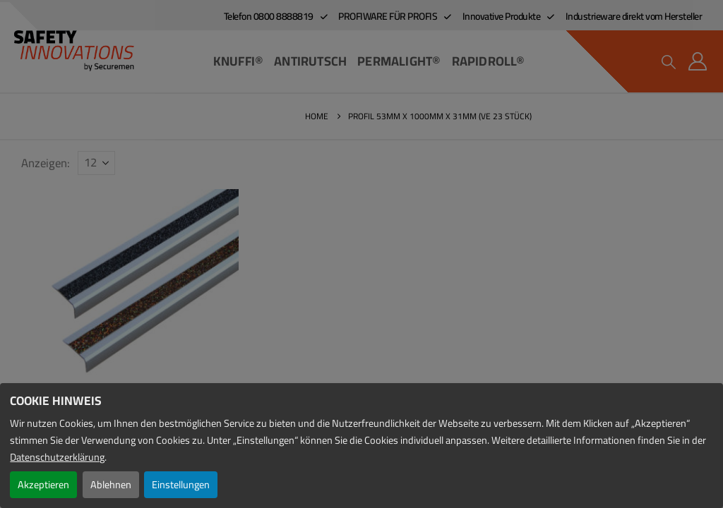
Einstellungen (181, 484)
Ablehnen (110, 484)
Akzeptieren (43, 484)
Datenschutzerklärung (57, 456)
